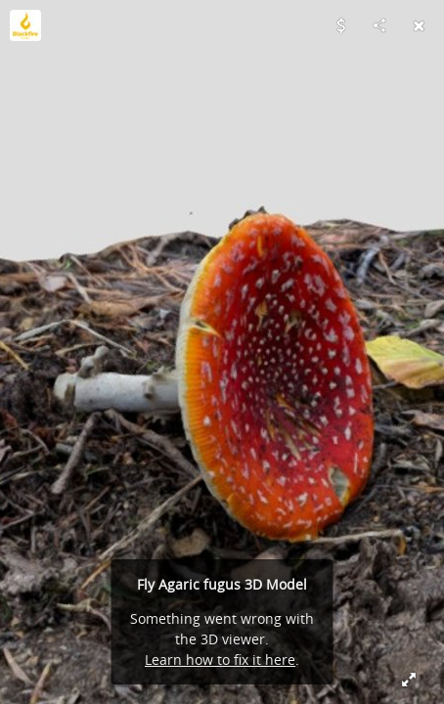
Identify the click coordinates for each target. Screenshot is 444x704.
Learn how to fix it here (220, 659)
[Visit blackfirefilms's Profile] (25, 25)
